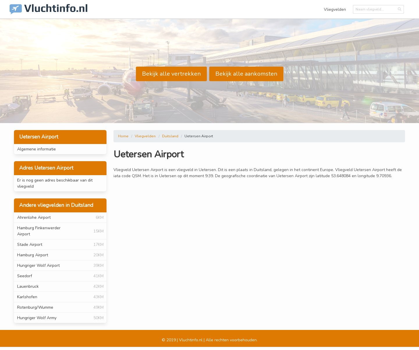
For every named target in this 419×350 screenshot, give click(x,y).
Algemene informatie (36, 149)
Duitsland (170, 136)
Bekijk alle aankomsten (246, 74)
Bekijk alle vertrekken (171, 74)
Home (123, 136)
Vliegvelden (335, 9)
